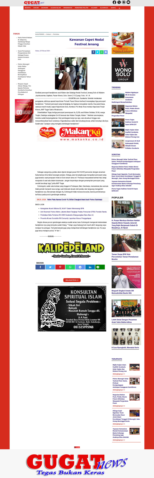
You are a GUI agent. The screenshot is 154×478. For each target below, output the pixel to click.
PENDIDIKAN (67, 8)
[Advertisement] (77, 463)
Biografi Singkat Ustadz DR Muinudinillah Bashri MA (123, 292)
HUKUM (35, 8)
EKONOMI (44, 8)
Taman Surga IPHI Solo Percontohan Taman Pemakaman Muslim (125, 256)
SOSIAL (113, 8)
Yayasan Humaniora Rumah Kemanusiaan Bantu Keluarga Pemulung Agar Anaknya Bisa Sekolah (126, 183)
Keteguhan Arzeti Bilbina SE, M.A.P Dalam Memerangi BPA (62, 208)
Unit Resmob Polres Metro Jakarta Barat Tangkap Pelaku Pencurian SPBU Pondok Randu (73, 212)
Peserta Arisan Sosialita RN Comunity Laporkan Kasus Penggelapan (65, 218)
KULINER (94, 8)
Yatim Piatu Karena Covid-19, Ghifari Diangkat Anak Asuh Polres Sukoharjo (74, 200)
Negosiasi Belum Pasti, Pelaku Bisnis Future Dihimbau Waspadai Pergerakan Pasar (125, 111)
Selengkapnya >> (119, 374)
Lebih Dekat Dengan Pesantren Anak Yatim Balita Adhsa (124, 321)
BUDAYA (28, 8)
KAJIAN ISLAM (56, 8)
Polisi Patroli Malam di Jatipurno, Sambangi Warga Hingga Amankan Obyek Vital (25, 42)
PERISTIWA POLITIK (81, 8)
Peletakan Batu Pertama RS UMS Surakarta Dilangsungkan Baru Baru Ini (66, 215)
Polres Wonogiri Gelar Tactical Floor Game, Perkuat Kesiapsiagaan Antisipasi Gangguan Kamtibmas (126, 161)
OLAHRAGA (104, 8)
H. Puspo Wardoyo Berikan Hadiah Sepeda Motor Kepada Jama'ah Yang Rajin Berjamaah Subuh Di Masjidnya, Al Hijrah (126, 224)
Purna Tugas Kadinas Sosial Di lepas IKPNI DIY (131, 122)
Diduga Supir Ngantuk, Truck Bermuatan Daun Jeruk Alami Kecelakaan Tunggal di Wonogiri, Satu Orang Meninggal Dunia (126, 176)
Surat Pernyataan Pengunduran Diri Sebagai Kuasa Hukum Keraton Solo (24, 55)
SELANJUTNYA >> (71, 280)
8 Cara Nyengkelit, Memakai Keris (125, 348)
